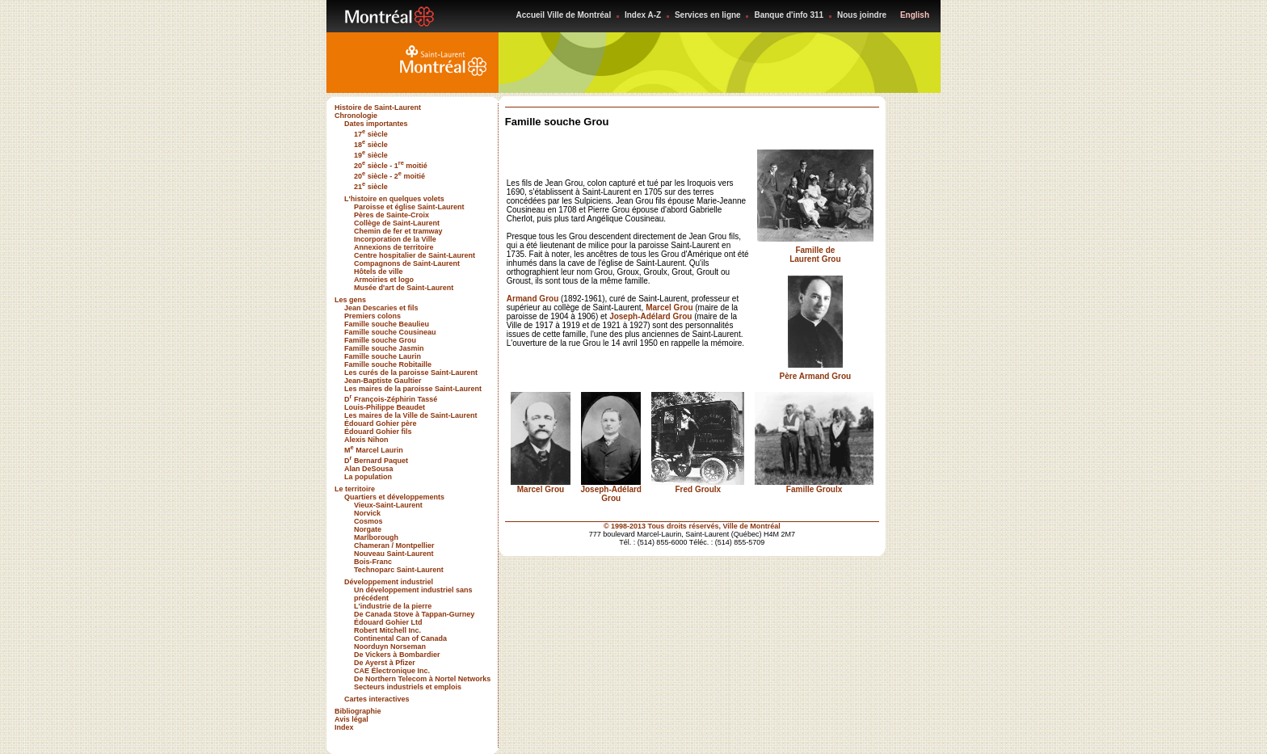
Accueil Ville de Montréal (564, 15)
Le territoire (355, 489)
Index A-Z (643, 15)
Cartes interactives (377, 699)
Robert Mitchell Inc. (387, 630)
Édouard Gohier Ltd (388, 622)
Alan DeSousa (369, 469)
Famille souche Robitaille (387, 364)
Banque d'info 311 (788, 15)
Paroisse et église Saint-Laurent (409, 207)
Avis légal (351, 719)
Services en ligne (708, 15)
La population (368, 477)
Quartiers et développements (394, 497)
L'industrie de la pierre (392, 606)
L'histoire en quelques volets (394, 199)
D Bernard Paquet (376, 461)
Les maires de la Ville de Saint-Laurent (410, 415)
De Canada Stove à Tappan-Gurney (414, 614)
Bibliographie (358, 711)
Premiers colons (372, 316)
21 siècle (371, 187)
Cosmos (368, 521)
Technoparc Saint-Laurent (399, 570)
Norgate (367, 529)
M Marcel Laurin (373, 450)
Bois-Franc (373, 562)
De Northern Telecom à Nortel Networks (422, 679)
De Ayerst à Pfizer (384, 663)
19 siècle (371, 155)
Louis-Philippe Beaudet (384, 407)
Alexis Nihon (366, 440)
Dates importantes (376, 124)
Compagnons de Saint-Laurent (407, 263)
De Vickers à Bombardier (397, 655)
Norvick (367, 513)
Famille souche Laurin (382, 356)
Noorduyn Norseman (390, 646)
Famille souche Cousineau (390, 332)
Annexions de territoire (394, 247)
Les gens (350, 300)
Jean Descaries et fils (381, 308)
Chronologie (356, 116)
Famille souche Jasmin (384, 348)
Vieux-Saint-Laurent (388, 505)
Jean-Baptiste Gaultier (383, 381)
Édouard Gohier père (380, 423)
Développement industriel (388, 582)
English (914, 15)
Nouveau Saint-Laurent (394, 554)
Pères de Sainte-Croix (391, 215)
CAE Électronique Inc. (392, 671)
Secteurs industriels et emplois (407, 687)
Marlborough (376, 537)
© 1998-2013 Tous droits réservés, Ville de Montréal (692, 526)
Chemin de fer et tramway (398, 231)
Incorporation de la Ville (395, 239)
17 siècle (371, 134)
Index (344, 727)
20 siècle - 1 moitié (390, 166)
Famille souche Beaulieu (386, 324)
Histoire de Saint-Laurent (378, 107)
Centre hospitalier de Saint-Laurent (414, 255)
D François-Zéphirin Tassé (390, 399)
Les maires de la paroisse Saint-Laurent (413, 389)
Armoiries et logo (384, 280)
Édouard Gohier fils (378, 432)
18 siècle (371, 145)
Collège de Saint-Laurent (397, 223)
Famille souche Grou (380, 340)
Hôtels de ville (378, 271)
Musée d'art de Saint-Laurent (403, 288)
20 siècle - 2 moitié (389, 176)
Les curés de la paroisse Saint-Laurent (411, 373)
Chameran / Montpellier (394, 545)
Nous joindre (861, 15)
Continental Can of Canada (400, 638)
